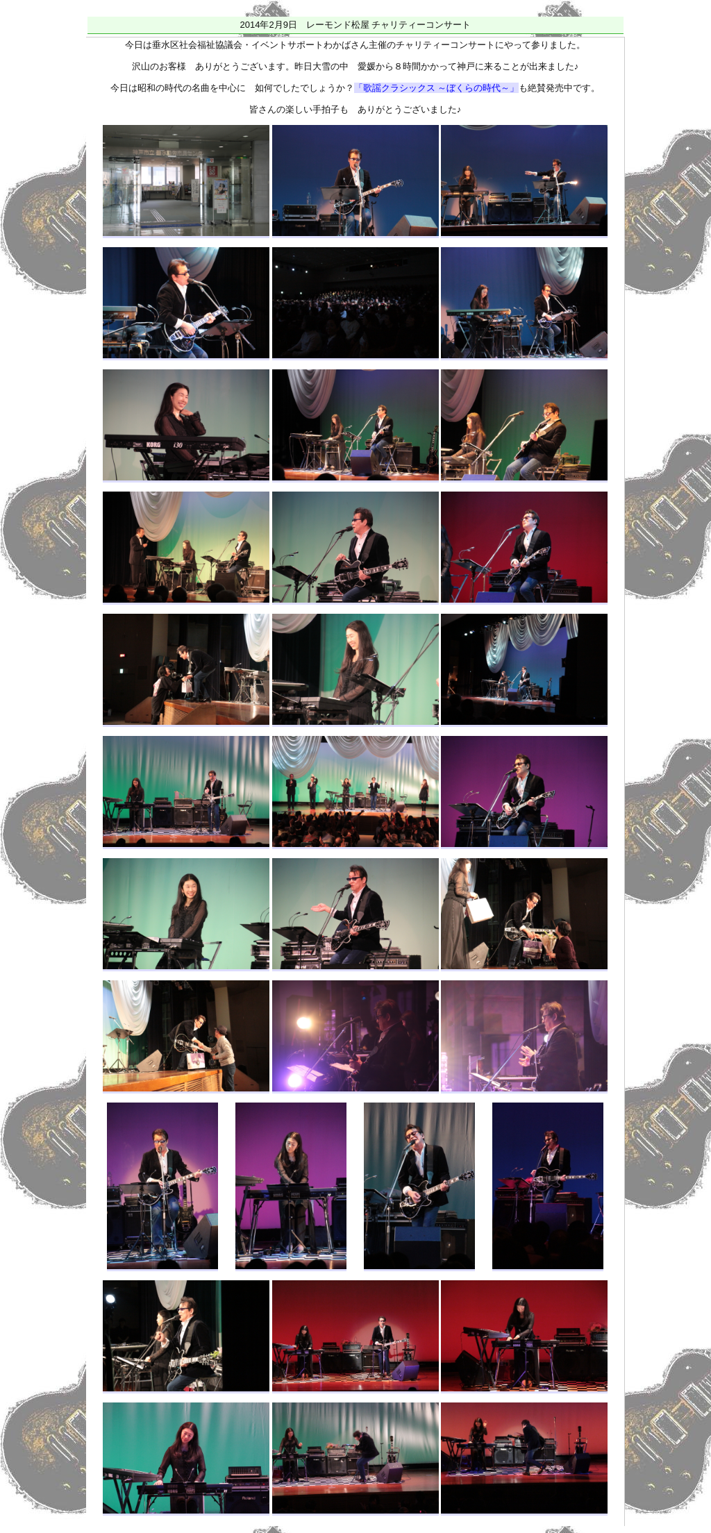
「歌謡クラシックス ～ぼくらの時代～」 (436, 88)
